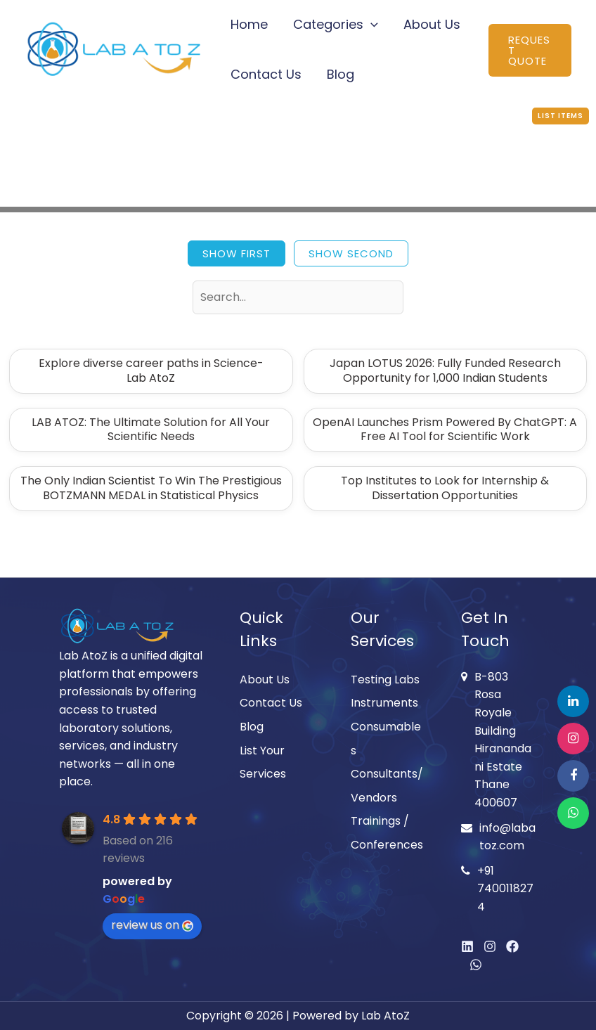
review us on (152, 925)
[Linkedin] (467, 946)
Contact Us (266, 74)
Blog (340, 74)
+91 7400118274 (505, 889)
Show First (236, 253)
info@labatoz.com (507, 837)
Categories (335, 24)
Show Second (351, 253)
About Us (431, 24)
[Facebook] (512, 946)
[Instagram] (490, 946)
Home (249, 24)
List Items (560, 115)
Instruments (384, 703)
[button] (370, 24)
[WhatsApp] (475, 964)
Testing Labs (385, 679)
